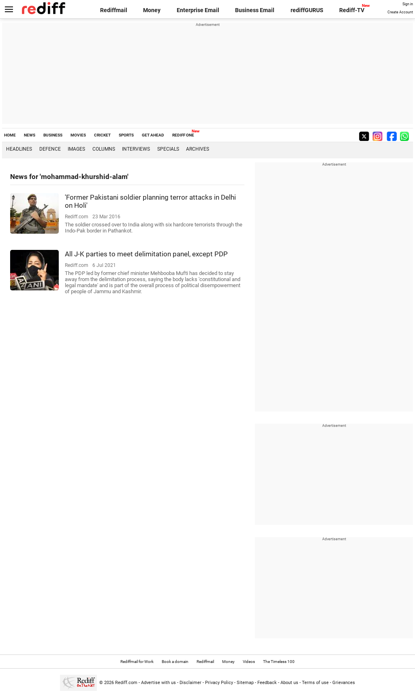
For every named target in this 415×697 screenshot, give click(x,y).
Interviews (136, 149)
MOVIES (78, 135)
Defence (50, 149)
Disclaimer (190, 682)
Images (76, 149)
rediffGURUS (307, 10)
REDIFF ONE (183, 135)
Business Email (254, 10)
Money (151, 10)
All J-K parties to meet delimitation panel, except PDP (146, 254)
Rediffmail (113, 10)
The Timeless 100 (279, 661)
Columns (103, 149)
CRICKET (102, 135)
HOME (10, 135)
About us (289, 682)
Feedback (267, 682)
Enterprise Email (198, 10)
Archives (197, 149)
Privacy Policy (219, 682)
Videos (249, 661)
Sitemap (245, 682)
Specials (168, 149)
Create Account (400, 12)
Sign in (407, 4)
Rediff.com (126, 682)
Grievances (343, 682)
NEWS (29, 135)
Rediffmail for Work (137, 661)
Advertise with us (158, 682)
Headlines (19, 149)
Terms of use (315, 682)
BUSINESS (52, 135)
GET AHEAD (153, 135)
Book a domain (175, 661)
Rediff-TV (351, 10)
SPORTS (126, 135)
